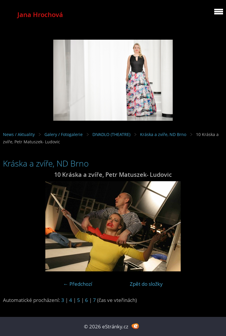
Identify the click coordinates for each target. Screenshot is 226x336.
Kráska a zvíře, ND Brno (163, 134)
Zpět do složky (146, 283)
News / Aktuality (19, 134)
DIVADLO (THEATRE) (111, 134)
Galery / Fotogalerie (63, 134)
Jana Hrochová (40, 14)
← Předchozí (77, 283)
